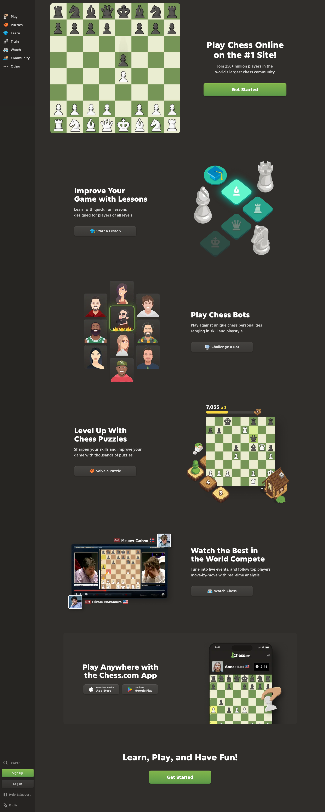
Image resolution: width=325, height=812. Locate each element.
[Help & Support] (18, 794)
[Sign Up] (18, 773)
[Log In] (18, 784)
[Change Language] (18, 805)
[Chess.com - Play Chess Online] (18, 7)
